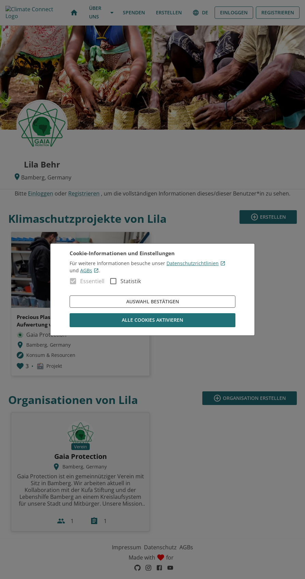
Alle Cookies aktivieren (152, 320)
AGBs (89, 270)
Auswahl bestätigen (152, 302)
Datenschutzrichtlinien (196, 263)
